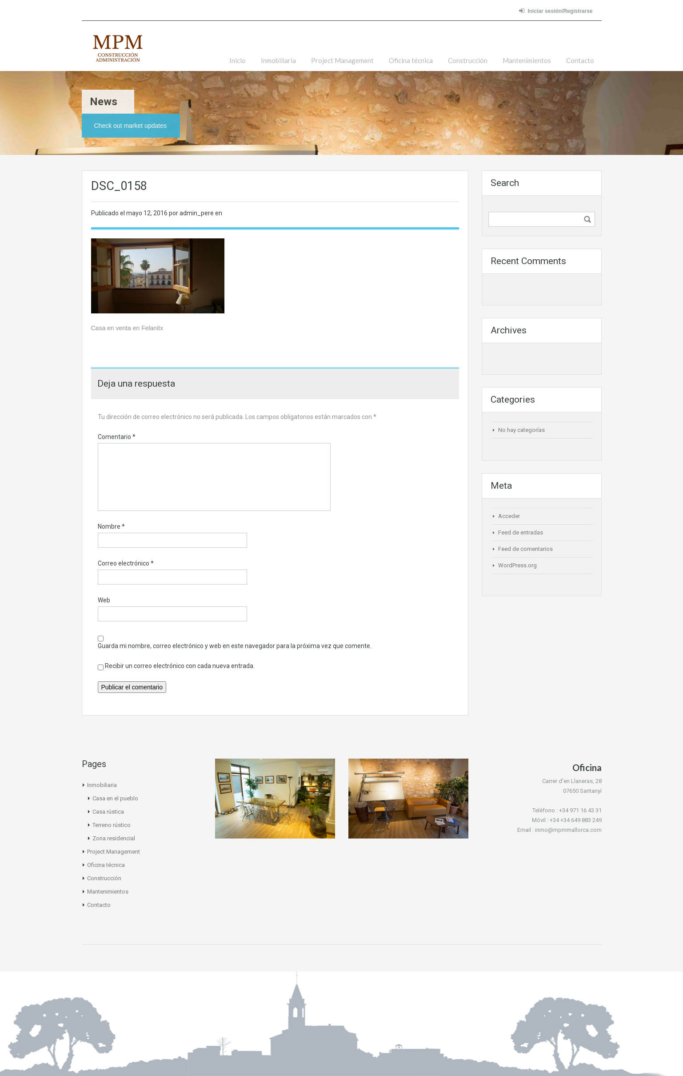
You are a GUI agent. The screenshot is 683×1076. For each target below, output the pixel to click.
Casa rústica (108, 811)
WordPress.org (517, 565)
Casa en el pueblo (115, 798)
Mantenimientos (527, 60)
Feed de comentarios (525, 549)
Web (104, 600)
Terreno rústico (111, 825)
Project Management (342, 60)
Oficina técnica (411, 60)
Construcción (467, 60)
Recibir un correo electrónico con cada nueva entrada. (180, 665)
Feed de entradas (520, 532)
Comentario (117, 436)
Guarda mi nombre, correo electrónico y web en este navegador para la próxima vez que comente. (234, 645)
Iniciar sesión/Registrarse (555, 11)
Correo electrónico (126, 563)
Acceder (509, 516)
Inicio (237, 60)
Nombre (111, 526)
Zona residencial (113, 838)
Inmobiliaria (278, 60)
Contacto (580, 60)
